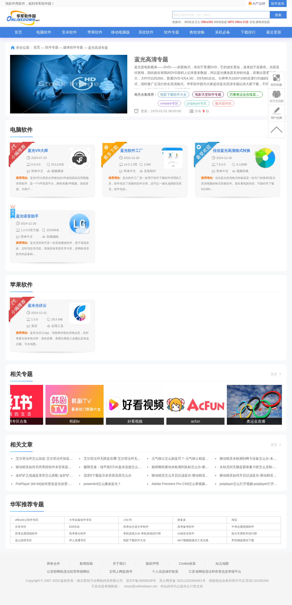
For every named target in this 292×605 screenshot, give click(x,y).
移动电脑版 (120, 32)
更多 (276, 374)
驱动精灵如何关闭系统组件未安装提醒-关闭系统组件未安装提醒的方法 (67, 467)
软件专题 (171, 32)
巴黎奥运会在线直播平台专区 (246, 94)
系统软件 (146, 32)
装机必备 (222, 32)
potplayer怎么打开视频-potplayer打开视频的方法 (255, 484)
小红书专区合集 (15, 421)
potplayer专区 (197, 103)
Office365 (207, 22)
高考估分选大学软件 (136, 526)
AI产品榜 (258, 3)
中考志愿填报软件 (243, 526)
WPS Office (235, 22)
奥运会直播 (256, 421)
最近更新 (273, 32)
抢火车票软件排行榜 (244, 533)
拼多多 (181, 520)
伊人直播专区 (77, 540)
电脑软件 (43, 32)
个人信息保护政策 (165, 571)
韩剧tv (75, 421)
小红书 (127, 520)
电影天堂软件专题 (208, 94)
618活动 (74, 526)
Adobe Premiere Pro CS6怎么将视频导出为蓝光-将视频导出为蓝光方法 (203, 484)
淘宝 (234, 520)
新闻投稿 (86, 563)
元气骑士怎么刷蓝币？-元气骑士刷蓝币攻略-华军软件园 (192, 458)
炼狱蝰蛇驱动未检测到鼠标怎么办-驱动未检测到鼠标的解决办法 (198, 467)
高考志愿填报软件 (26, 533)
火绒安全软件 (185, 533)
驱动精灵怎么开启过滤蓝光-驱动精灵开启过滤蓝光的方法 (193, 475)
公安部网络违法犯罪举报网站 (68, 571)
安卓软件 (69, 32)
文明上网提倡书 (120, 571)
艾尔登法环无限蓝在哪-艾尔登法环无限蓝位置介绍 (120, 458)
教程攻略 (197, 32)
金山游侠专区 (23, 540)
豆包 (252, 22)
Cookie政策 (187, 563)
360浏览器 (220, 22)
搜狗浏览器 (263, 22)
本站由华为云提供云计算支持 (181, 586)
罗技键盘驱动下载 (243, 540)
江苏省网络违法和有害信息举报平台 (215, 571)
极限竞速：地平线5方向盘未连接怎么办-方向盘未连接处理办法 (129, 467)
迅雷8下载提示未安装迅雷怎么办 (107, 475)
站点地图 (222, 563)
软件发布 (277, 3)
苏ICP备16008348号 (141, 580)
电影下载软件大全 (173, 94)
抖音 (246, 22)
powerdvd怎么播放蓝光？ (102, 484)
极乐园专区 (223, 103)
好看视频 (135, 421)
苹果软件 (94, 32)
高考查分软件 (77, 533)
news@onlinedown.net (140, 586)
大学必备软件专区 (80, 520)
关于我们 (119, 563)
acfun (196, 421)
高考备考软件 (185, 526)
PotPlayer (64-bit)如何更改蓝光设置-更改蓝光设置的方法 (57, 484)
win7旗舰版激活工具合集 (193, 540)
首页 (18, 32)
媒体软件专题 (73, 47)
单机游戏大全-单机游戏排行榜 (142, 533)
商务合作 (53, 563)
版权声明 (152, 563)
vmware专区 (169, 103)
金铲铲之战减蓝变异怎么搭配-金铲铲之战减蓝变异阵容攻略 (59, 475)
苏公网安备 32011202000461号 (182, 580)
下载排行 (248, 32)
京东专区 (20, 526)
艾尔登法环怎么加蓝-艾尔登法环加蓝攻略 (46, 458)
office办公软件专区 (26, 520)
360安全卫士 (192, 22)
